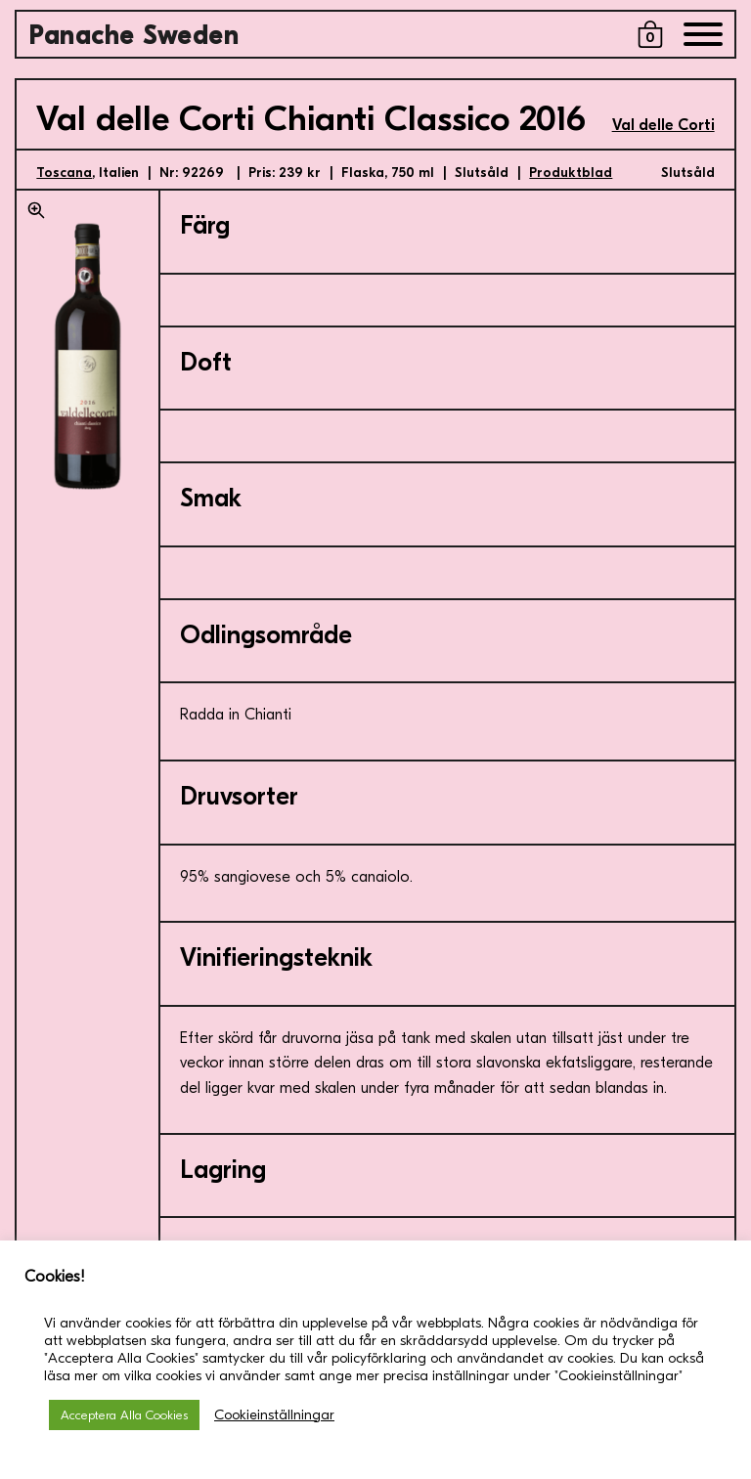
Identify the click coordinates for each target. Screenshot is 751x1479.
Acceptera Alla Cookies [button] (124, 1415)
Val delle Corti (663, 125)
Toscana (64, 172)
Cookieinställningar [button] (274, 1415)
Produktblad (570, 172)
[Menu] (703, 38)
